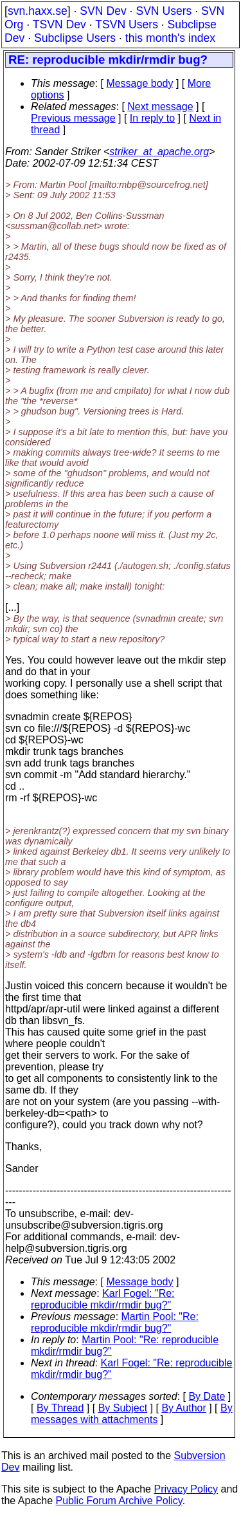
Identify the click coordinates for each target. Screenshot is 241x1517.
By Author (183, 1407)
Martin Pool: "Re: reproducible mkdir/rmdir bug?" (115, 1322)
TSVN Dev (59, 24)
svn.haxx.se (37, 11)
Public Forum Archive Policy (119, 1500)
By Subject (122, 1407)
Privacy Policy (186, 1489)
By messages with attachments (132, 1413)
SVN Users (164, 11)
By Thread (60, 1407)
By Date (206, 1396)
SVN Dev (103, 11)
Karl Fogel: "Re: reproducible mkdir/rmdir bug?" (103, 1299)
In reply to (152, 118)
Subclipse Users (75, 38)
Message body (139, 83)
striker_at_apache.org (159, 151)
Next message (160, 106)
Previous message (73, 118)
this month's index (170, 38)
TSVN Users (126, 24)
